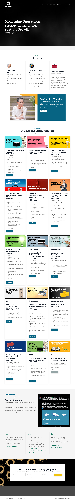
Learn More (9, 175)
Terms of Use (16, 501)
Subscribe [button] (44, 117)
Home (42, 4)
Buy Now (9, 321)
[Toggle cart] (69, 4)
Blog (61, 4)
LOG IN (65, 4)
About (53, 4)
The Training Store (47, 4)
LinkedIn (25, 501)
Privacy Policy (11, 501)
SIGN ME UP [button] (57, 477)
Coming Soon (55, 372)
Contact (57, 4)
